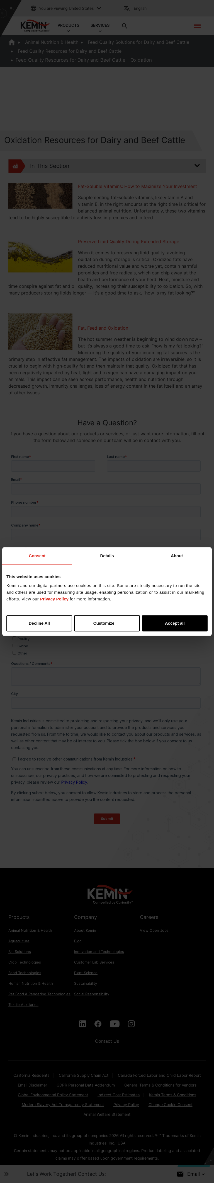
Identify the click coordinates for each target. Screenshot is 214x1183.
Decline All (39, 623)
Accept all (175, 623)
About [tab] (177, 555)
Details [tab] (107, 555)
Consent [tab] (37, 555)
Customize (107, 623)
